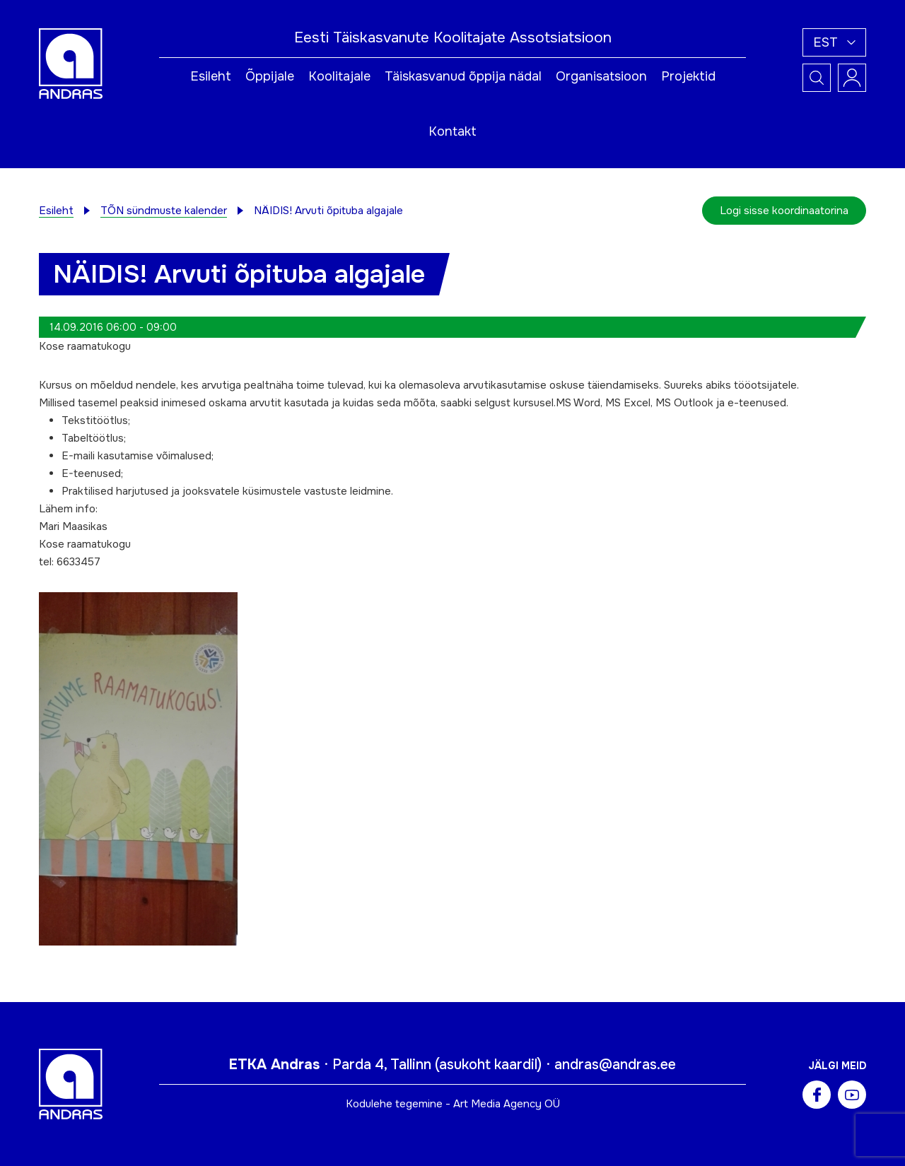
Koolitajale (339, 76)
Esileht (210, 76)
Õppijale (269, 76)
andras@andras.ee (615, 1064)
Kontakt (452, 131)
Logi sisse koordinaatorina (784, 211)
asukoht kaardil (488, 1064)
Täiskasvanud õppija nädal (463, 76)
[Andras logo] (71, 63)
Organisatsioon (601, 76)
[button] (834, 42)
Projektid (688, 76)
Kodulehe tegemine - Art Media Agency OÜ (453, 1104)
